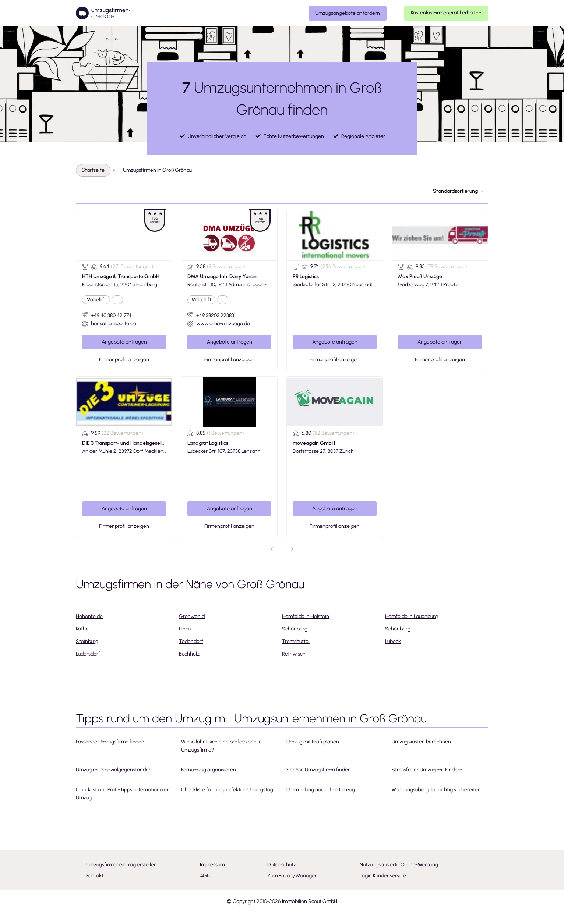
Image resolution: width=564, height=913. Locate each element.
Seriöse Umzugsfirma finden (318, 770)
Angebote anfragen (124, 342)
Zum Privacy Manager (292, 876)
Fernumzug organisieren (208, 770)
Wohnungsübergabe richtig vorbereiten (436, 789)
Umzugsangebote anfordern (347, 13)
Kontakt (94, 876)
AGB (205, 876)
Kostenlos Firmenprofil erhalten (446, 13)
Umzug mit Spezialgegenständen (114, 770)
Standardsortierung (458, 191)
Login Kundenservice (383, 876)
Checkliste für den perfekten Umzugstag (227, 789)
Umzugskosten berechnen (421, 742)
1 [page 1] (282, 549)
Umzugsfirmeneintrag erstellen (121, 865)
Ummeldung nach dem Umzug (320, 789)
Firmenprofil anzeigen (124, 359)
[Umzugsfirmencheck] (103, 13)
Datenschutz (281, 865)
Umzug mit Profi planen (312, 742)
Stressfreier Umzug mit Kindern (427, 770)
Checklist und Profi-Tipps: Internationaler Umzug (122, 793)
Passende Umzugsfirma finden (110, 742)
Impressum (212, 865)
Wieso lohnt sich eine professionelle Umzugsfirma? (221, 746)
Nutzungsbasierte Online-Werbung (399, 865)
